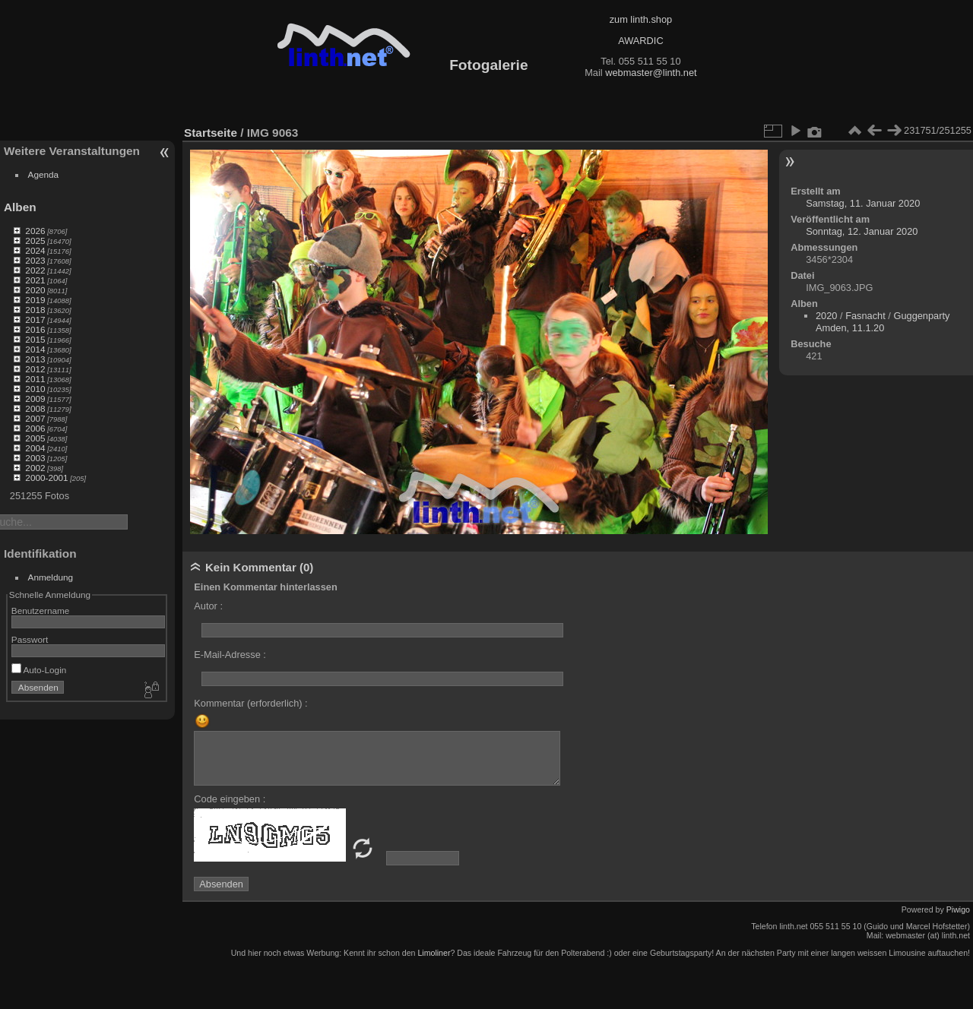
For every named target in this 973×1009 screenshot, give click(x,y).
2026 (35, 231)
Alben (20, 207)
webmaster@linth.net (650, 72)
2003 (35, 458)
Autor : (208, 606)
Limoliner (433, 952)
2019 (35, 300)
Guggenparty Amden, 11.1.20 (882, 322)
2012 (35, 369)
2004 (35, 448)
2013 (35, 359)
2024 (35, 250)
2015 (35, 339)
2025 (35, 240)
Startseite (210, 132)
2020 (35, 290)
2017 (35, 319)
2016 (35, 329)
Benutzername (40, 610)
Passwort (29, 639)
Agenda (43, 174)
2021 (35, 280)
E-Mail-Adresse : (230, 654)
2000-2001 (46, 477)
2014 (35, 349)
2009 (35, 398)
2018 (35, 310)
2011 (35, 379)
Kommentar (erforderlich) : (250, 703)
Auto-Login (39, 670)
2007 (35, 418)
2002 (35, 468)
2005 (35, 438)
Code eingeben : (229, 799)
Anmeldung (51, 577)
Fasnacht (865, 315)
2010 (35, 389)
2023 (35, 260)
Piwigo (958, 909)
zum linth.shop (641, 19)
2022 (35, 270)
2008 (35, 408)
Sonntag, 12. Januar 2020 (862, 231)
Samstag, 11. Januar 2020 (863, 203)
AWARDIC (640, 40)
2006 (35, 428)
